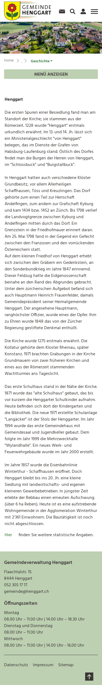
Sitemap (65, 665)
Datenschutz (16, 665)
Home (9, 60)
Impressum (43, 665)
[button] (41, 61)
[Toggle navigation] (93, 13)
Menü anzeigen (51, 74)
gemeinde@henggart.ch (26, 591)
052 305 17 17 (15, 585)
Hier (11, 535)
